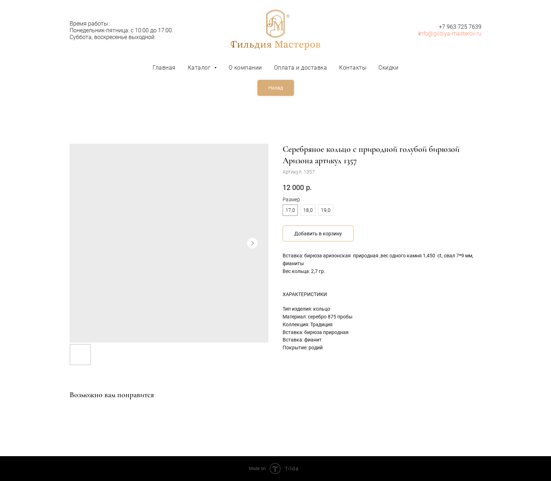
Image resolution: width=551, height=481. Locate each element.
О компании (245, 67)
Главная (164, 67)
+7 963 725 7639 (460, 26)
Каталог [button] (200, 67)
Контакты (352, 67)
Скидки (388, 67)
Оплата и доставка (300, 67)
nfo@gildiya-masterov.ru (450, 33)
